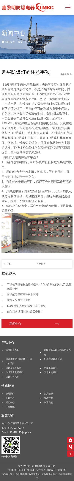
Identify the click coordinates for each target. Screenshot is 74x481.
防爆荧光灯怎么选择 (19, 300)
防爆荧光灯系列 (13, 368)
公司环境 (10, 407)
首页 (20, 41)
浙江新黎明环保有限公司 (28, 474)
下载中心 (10, 398)
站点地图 (40, 470)
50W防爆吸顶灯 (49, 474)
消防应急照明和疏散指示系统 (57, 352)
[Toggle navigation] (68, 7)
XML (32, 470)
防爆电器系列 (50, 368)
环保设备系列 (12, 350)
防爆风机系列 (50, 372)
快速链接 (7, 386)
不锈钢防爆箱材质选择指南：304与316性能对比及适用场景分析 (39, 286)
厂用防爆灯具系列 (53, 359)
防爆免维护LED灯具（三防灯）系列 (19, 361)
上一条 (7, 263)
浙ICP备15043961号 (18, 470)
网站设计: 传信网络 (56, 470)
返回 (42, 263)
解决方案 (48, 398)
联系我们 (48, 402)
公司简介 (10, 393)
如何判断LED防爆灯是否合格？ (25, 311)
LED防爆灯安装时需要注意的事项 (26, 305)
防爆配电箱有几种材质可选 (22, 294)
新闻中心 (33, 41)
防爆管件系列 (12, 377)
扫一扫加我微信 (9, 456)
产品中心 (7, 342)
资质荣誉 (48, 393)
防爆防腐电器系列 (14, 372)
